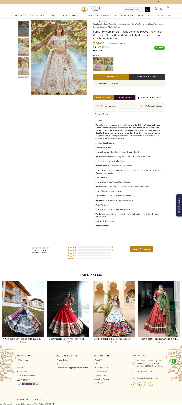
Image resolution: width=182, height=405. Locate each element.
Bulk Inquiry (179, 205)
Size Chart (98, 50)
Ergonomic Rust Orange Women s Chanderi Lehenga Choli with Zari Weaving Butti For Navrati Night (159, 339)
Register (21, 364)
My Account (23, 360)
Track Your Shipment (26, 375)
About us (99, 360)
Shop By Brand (163, 16)
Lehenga (102, 21)
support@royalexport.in (147, 378)
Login (20, 368)
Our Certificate (101, 371)
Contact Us (99, 383)
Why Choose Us (101, 368)
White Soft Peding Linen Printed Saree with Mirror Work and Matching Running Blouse (113, 339)
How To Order (100, 375)
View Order (22, 371)
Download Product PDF (149, 97)
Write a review (141, 249)
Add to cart (103, 97)
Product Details (102, 114)
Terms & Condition (64, 364)
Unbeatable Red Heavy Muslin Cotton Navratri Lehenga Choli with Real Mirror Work (68, 339)
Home (14, 16)
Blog (150, 16)
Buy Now (124, 97)
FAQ (96, 364)
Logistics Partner (102, 379)
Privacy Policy (62, 360)
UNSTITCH (111, 77)
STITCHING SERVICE (147, 77)
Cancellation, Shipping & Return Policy (72, 368)
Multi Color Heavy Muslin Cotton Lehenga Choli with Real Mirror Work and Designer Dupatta (22, 339)
